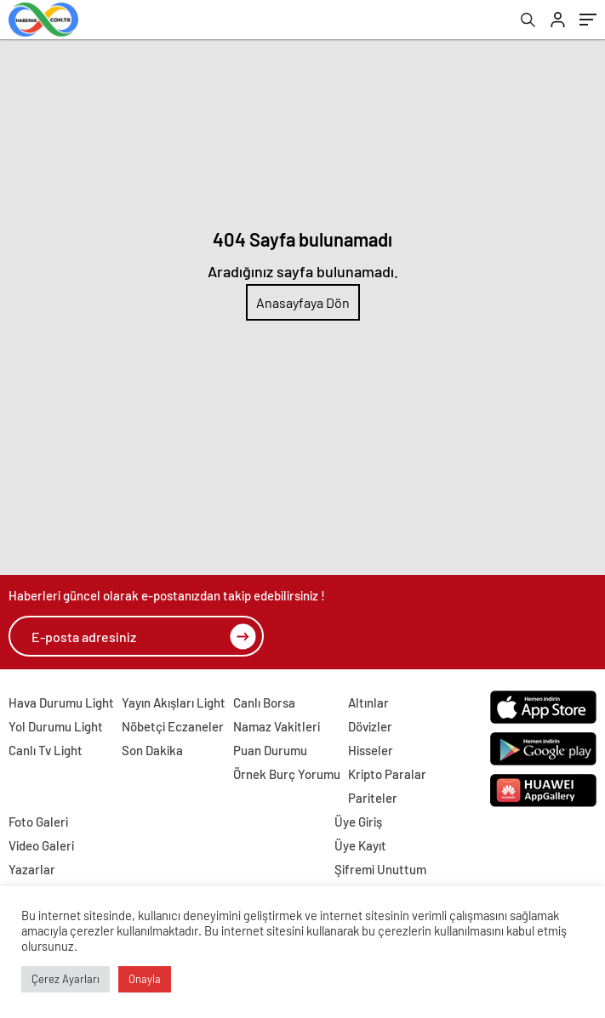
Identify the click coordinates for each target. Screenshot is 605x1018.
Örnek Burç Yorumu (286, 774)
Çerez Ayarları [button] (65, 979)
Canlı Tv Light (46, 750)
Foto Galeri (38, 821)
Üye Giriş (358, 821)
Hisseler (370, 750)
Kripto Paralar (387, 774)
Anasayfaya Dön (303, 302)
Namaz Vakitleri (276, 726)
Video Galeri (41, 845)
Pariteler (372, 797)
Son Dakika (152, 750)
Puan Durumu (270, 750)
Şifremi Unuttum (380, 869)
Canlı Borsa (264, 702)
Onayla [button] (144, 979)
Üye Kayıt (360, 845)
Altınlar (368, 702)
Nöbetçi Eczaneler (173, 726)
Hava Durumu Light (61, 702)
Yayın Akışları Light (173, 702)
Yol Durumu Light (56, 726)
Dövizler (370, 726)
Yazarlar (32, 869)
